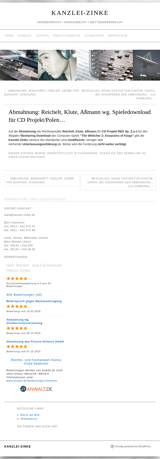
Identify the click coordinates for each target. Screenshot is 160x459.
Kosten (42, 35)
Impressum (117, 35)
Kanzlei (25, 35)
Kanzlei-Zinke (80, 12)
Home (9, 35)
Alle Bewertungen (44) (24, 294)
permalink (132, 153)
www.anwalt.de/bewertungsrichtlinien (31, 380)
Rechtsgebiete (67, 35)
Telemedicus (28, 418)
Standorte (94, 35)
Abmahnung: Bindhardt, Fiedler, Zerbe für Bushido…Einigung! (40, 180)
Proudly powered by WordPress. (133, 446)
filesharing (88, 153)
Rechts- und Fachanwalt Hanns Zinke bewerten (36, 361)
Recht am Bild (30, 415)
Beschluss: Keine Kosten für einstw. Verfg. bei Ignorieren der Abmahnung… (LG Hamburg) (119, 94)
